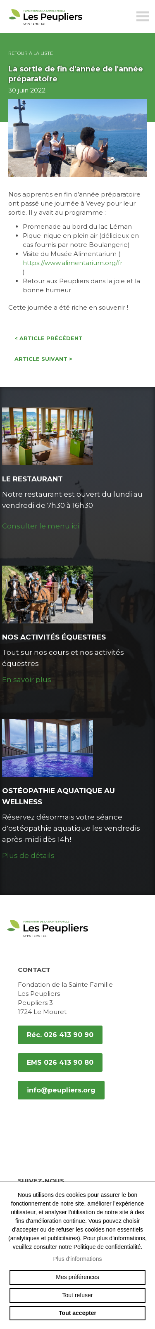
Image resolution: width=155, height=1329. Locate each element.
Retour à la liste (30, 53)
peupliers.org (45, 26)
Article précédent (48, 338)
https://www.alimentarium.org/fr (72, 263)
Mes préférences (77, 1277)
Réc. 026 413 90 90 (60, 1035)
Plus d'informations (77, 1259)
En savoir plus (26, 679)
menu (142, 16)
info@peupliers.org (61, 1090)
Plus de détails (28, 855)
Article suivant (43, 359)
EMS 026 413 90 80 (60, 1062)
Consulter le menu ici (40, 526)
